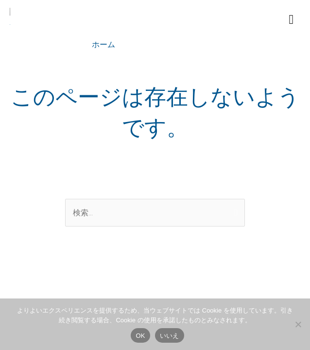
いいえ (169, 335)
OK (140, 335)
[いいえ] (298, 324)
